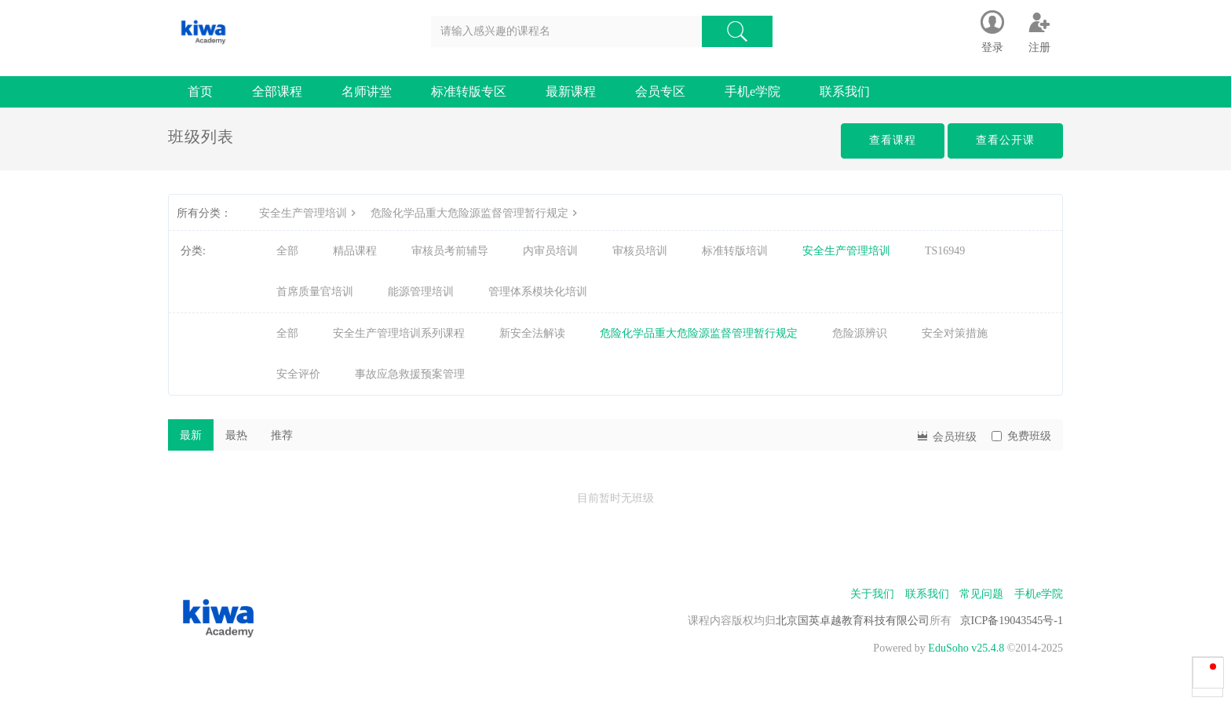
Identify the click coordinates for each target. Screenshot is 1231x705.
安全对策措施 (955, 333)
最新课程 (571, 91)
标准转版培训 (735, 251)
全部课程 (277, 91)
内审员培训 (550, 251)
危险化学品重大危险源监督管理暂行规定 (476, 213)
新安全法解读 (532, 333)
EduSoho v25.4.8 (966, 648)
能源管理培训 (421, 292)
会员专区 (660, 91)
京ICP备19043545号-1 (1011, 620)
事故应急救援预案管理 (410, 374)
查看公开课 (1005, 140)
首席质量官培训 (314, 292)
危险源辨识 (859, 333)
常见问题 (981, 594)
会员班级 (946, 435)
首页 (200, 91)
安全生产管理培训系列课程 (399, 333)
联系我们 (845, 91)
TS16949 (945, 251)
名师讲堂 (367, 91)
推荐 (282, 435)
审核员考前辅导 (449, 251)
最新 (191, 435)
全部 (287, 251)
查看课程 (892, 140)
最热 (236, 435)
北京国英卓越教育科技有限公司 (853, 620)
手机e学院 (752, 91)
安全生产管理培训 (309, 213)
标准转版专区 (468, 91)
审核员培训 (639, 251)
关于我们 (872, 594)
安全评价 (298, 374)
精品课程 (355, 251)
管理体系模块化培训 (537, 292)
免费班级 (1021, 436)
